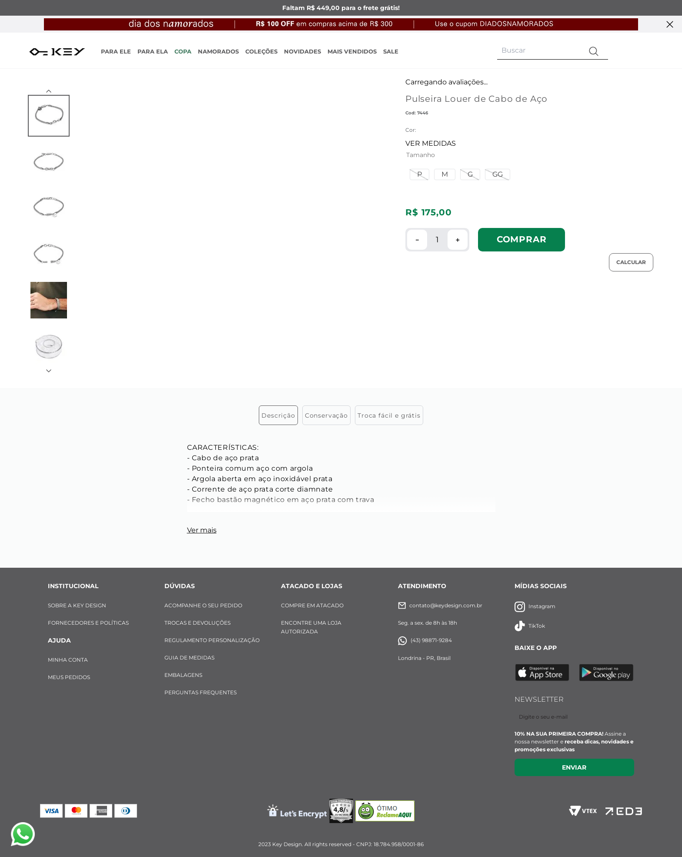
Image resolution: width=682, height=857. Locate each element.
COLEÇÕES (261, 51)
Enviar (574, 767)
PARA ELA (152, 51)
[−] (417, 240)
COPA (182, 51)
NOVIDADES (302, 51)
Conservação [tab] (326, 415)
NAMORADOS (218, 51)
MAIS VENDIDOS (352, 51)
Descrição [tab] (278, 415)
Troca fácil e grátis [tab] (389, 415)
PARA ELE (116, 51)
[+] (458, 240)
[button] (419, 174)
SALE (390, 51)
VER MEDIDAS (430, 143)
